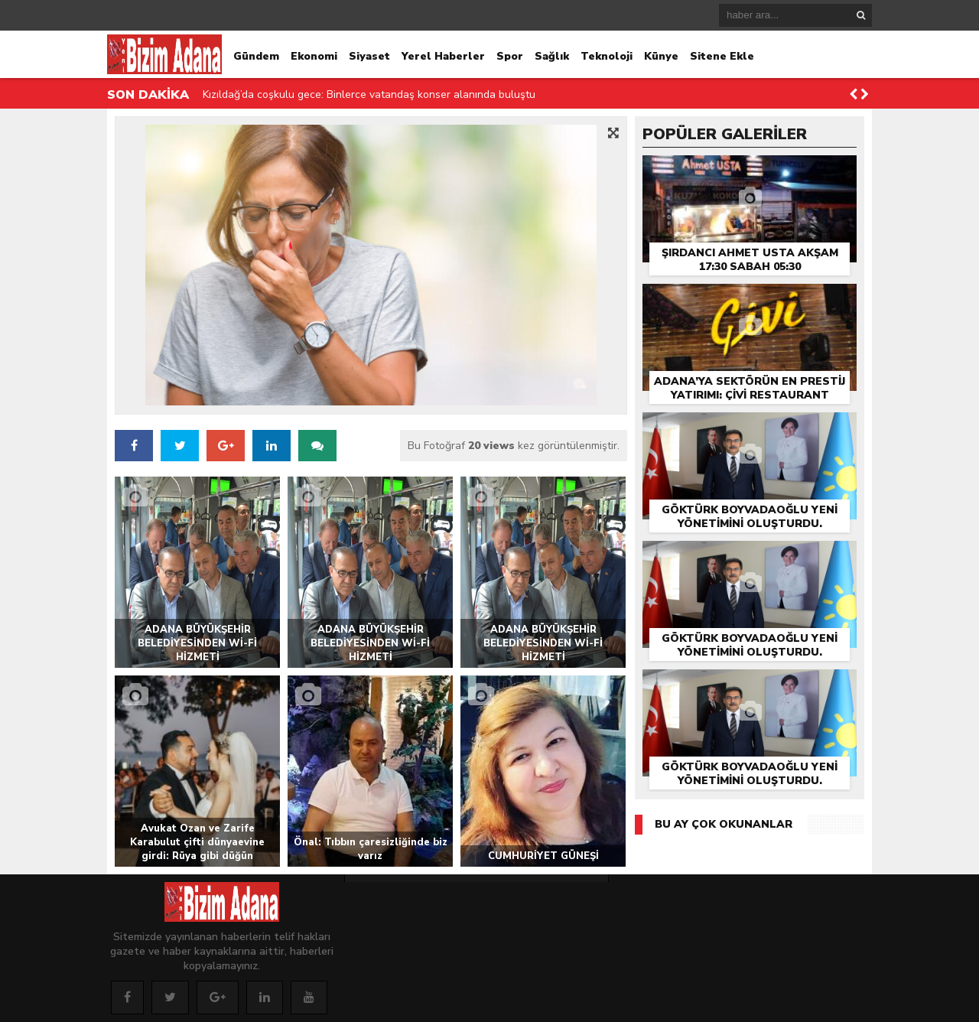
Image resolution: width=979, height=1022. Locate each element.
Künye (661, 56)
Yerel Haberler (443, 56)
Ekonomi (314, 56)
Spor (509, 56)
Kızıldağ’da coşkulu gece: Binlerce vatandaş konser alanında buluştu (369, 94)
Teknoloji (607, 56)
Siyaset (369, 56)
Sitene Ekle (722, 56)
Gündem (256, 56)
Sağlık (552, 56)
